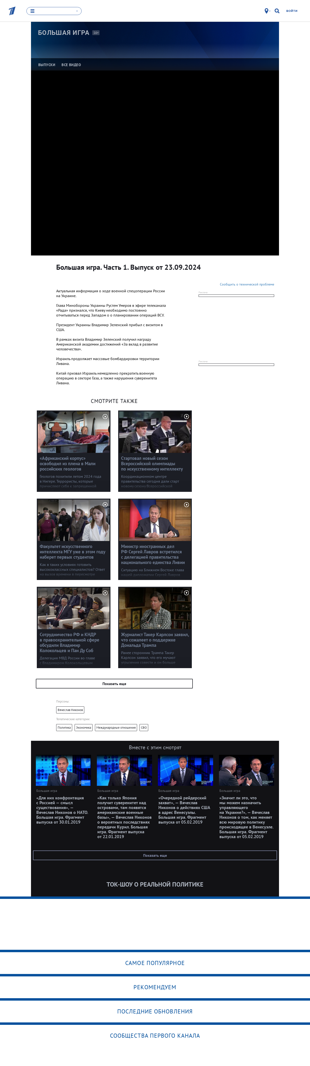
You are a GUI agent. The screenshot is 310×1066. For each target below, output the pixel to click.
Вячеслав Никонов (70, 710)
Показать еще (114, 683)
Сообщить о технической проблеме (247, 284)
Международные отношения (116, 728)
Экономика (83, 728)
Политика (64, 728)
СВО (144, 728)
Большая (64, 32)
